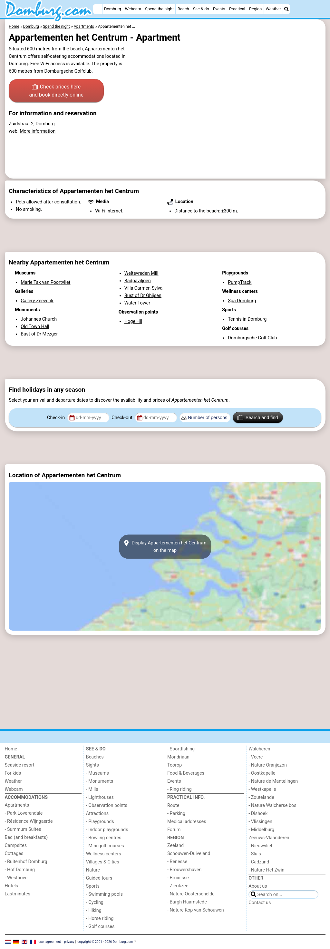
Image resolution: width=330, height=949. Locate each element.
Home (11, 749)
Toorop (174, 765)
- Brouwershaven (184, 869)
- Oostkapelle (261, 773)
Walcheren (259, 749)
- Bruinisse (178, 878)
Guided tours (99, 878)
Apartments (17, 805)
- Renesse (177, 861)
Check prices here (56, 91)
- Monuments (99, 781)
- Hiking (94, 910)
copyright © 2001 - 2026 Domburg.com (105, 942)
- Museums (97, 773)
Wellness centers (103, 854)
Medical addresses (186, 821)
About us (257, 886)
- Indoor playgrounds (107, 829)
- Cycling (94, 902)
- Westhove (16, 878)
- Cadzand (258, 862)
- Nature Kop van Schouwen (195, 910)
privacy (69, 942)
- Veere (255, 757)
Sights (92, 765)
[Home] (97, 9)
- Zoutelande (261, 797)
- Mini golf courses (105, 846)
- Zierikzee (177, 886)
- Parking (176, 813)
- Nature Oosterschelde (191, 894)
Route (173, 805)
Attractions (97, 813)
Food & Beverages (185, 773)
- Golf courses (100, 926)
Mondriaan (178, 757)
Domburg (112, 8)
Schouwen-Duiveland (188, 853)
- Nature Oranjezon (267, 765)
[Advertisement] (165, 235)
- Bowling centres (103, 838)
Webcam (133, 8)
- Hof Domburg (20, 869)
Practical (237, 8)
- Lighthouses (100, 797)
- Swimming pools (104, 894)
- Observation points (106, 805)
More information (37, 131)
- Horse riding (100, 918)
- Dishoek (257, 813)
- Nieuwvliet (260, 846)
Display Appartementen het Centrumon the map (165, 546)
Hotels (11, 886)
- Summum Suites (23, 829)
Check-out (122, 417)
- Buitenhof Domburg (26, 861)
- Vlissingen (260, 821)
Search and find (258, 417)
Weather (273, 8)
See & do (201, 8)
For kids (13, 773)
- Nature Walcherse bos (272, 805)
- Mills (92, 789)
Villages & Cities (102, 862)
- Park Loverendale (24, 813)
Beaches (95, 757)
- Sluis (254, 854)
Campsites (16, 845)
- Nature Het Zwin (266, 870)
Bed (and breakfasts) (26, 837)
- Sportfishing (181, 749)
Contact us (259, 902)
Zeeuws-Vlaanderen (268, 838)
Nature (93, 870)
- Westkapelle (262, 789)
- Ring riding (179, 789)
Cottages (14, 853)
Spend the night (159, 8)
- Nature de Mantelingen (273, 781)
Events (219, 8)
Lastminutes (17, 894)
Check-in (56, 417)
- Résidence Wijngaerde (29, 821)
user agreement (49, 942)
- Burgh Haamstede (187, 902)
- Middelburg (261, 829)
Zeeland (175, 845)
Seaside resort (19, 765)
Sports (93, 886)
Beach (183, 8)
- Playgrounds (100, 821)
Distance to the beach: (197, 211)
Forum (173, 829)
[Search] (286, 9)
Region (255, 8)
